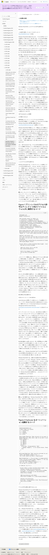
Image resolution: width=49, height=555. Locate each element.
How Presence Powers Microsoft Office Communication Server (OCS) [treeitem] (10, 91)
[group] (33, 234)
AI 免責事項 (3, 552)
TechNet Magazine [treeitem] (6, 19)
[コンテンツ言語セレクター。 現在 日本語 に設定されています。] (3, 549)
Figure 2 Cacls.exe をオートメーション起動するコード (30, 23)
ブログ (17, 552)
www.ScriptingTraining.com (39, 529)
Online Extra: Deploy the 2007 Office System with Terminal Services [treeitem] (10, 109)
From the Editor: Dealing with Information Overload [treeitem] (11, 132)
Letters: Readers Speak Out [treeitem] (10, 114)
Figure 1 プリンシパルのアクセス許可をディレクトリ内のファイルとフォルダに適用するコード (34, 21)
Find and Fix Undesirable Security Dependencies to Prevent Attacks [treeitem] (11, 150)
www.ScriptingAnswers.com (28, 531)
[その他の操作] (47, 15)
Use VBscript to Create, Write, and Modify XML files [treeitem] (10, 137)
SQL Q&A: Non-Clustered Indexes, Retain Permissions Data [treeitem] (11, 155)
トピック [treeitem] (4, 21)
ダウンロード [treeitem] (5, 187)
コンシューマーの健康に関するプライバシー (10, 554)
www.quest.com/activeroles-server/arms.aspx (29, 307)
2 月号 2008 (36, 14)
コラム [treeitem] (4, 180)
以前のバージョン (10, 552)
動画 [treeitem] (3, 182)
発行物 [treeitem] (5, 25)
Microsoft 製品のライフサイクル (10, 8)
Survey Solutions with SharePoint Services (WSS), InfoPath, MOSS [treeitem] (10, 79)
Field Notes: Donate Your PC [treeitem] (10, 118)
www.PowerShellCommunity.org (26, 125)
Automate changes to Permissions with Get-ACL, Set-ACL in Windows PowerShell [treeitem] (11, 144)
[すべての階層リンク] (20, 15)
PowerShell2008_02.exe (24, 34)
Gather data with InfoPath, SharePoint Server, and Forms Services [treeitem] (11, 74)
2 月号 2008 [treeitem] (8, 70)
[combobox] (9, 16)
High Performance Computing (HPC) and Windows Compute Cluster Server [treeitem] (10, 103)
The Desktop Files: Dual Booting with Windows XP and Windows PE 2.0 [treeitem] (11, 123)
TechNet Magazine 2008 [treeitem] (9, 42)
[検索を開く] (41, 2)
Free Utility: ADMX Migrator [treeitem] (9, 160)
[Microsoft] (2, 2)
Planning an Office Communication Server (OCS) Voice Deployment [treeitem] (10, 97)
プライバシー (27, 552)
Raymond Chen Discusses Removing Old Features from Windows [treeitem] (11, 164)
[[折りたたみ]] (15, 13)
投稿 (22, 552)
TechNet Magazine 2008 (27, 14)
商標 (27, 554)
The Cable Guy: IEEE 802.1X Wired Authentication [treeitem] (9, 128)
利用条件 (23, 554)
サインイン (45, 1)
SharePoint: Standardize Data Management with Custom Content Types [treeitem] (10, 85)
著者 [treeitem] (3, 177)
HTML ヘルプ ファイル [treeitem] (7, 184)
